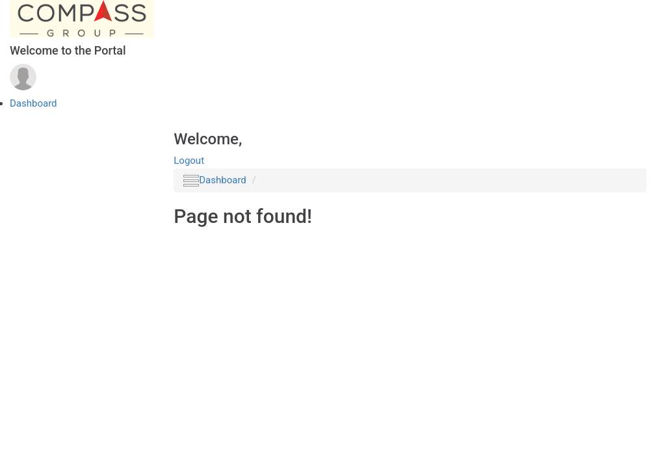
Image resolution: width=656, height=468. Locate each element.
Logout (189, 160)
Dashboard (33, 103)
